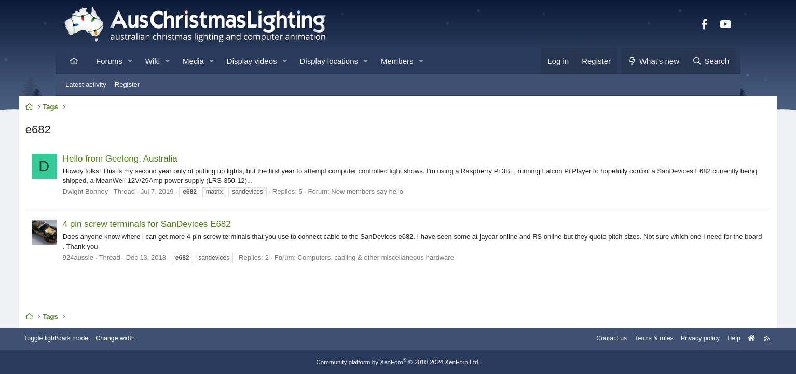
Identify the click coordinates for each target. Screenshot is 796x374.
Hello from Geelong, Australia (158, 160)
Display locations (329, 61)
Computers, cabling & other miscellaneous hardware (414, 259)
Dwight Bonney (123, 193)
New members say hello (405, 193)
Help (691, 339)
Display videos (252, 61)
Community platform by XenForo (398, 362)
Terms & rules (607, 339)
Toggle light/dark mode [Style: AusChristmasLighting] (99, 339)
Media (193, 61)
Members (397, 61)
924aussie (116, 259)
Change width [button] (161, 339)
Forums (109, 61)
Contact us (563, 339)
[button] (129, 61)
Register (127, 84)
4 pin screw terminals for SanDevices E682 (185, 226)
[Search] (710, 61)
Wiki (152, 61)
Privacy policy (656, 339)
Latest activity (85, 84)
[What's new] (653, 61)
